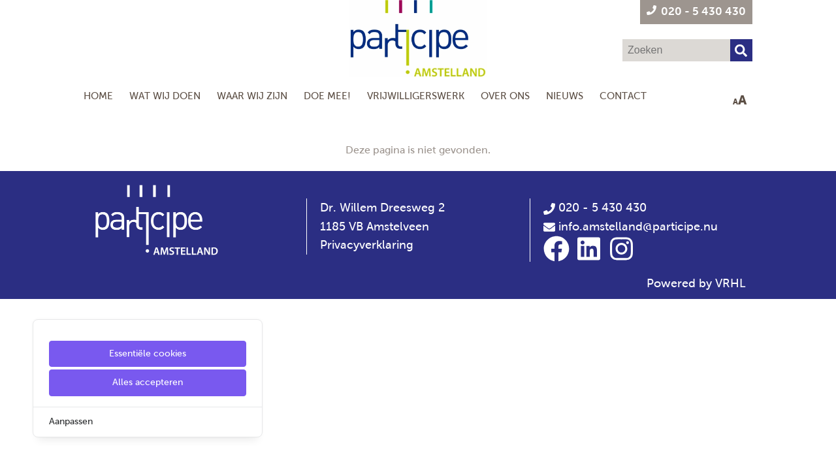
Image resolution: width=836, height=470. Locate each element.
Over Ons (505, 95)
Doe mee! (327, 95)
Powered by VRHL (696, 283)
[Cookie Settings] (15, 450)
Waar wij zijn (252, 95)
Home (98, 95)
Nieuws (564, 95)
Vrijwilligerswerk (415, 95)
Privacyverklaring (366, 244)
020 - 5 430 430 (595, 207)
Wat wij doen (165, 95)
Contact (623, 95)
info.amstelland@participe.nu (638, 226)
